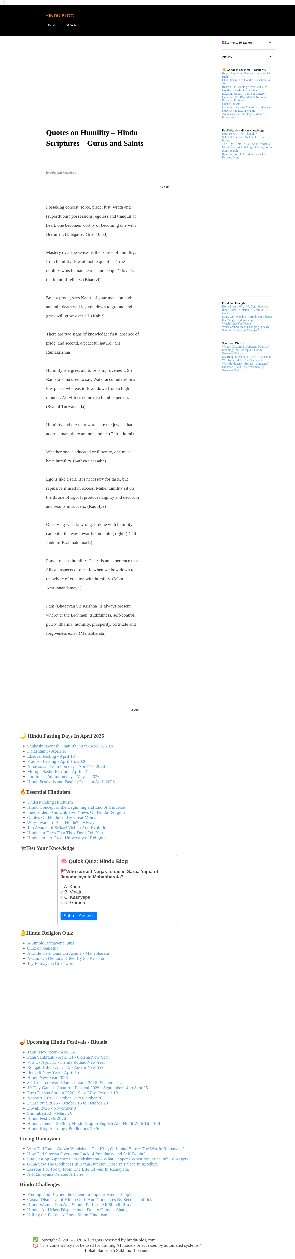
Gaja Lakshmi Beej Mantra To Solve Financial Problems (244, 98)
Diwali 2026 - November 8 (51, 1108)
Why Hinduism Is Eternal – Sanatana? (245, 363)
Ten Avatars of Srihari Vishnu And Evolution (68, 827)
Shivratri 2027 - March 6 (49, 1113)
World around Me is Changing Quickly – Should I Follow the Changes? (247, 328)
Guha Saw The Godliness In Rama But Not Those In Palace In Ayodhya (92, 1164)
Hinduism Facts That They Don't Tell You (65, 832)
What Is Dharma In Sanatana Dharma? (245, 346)
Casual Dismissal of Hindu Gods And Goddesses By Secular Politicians (92, 1199)
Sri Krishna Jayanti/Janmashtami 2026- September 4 (75, 1082)
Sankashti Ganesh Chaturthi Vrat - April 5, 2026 (71, 745)
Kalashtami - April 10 (47, 751)
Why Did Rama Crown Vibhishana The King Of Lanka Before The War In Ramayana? (106, 1148)
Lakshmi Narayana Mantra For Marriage (246, 107)
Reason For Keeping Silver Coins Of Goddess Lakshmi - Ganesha (244, 88)
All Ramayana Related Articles (55, 1174)
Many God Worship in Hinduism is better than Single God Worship (247, 318)
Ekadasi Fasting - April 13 (51, 756)
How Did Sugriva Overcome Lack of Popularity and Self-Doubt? (86, 1153)
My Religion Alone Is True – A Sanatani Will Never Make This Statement (246, 358)
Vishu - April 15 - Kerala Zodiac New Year (66, 1062)
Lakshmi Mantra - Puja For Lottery (243, 93)
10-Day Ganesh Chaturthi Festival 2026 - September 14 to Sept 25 (87, 1087)
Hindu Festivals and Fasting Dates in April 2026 (71, 781)
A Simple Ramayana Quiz (51, 943)
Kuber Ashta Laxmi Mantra (238, 110)
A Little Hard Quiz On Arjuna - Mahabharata (68, 953)
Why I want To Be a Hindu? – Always (61, 822)
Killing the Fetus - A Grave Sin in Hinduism (67, 1214)
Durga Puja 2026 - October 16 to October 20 (67, 1103)
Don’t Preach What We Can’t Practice (245, 306)
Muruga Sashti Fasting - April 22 (57, 771)
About (49, 25)
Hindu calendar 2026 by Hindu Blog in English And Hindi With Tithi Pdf (93, 1123)
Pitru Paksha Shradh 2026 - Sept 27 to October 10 (72, 1092)
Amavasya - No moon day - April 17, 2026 (66, 766)
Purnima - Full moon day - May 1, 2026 (63, 776)
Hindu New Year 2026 (47, 1077)
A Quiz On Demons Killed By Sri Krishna (65, 958)
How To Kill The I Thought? (239, 133)
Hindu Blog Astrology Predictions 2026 (63, 1128)
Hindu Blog (59, 15)
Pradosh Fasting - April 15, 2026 (56, 761)
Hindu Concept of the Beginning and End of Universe (76, 807)
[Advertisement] (117, 67)
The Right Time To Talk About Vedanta (246, 143)
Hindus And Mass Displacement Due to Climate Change (78, 1209)
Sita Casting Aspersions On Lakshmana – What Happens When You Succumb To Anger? (108, 1158)
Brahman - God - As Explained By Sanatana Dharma (243, 368)
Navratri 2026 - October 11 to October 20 (64, 1097)
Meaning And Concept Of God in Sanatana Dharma (242, 351)
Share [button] (164, 187)
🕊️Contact (70, 25)
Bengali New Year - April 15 (53, 1072)
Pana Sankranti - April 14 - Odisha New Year (68, 1057)
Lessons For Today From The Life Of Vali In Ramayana (78, 1169)
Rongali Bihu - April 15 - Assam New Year (66, 1067)
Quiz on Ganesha (42, 948)
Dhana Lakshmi (231, 103)
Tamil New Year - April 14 (51, 1052)
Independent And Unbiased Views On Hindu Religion (76, 812)
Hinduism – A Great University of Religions (67, 837)
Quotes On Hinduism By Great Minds (61, 817)
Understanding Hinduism (50, 802)
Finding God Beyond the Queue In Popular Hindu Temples (80, 1194)
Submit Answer (79, 915)
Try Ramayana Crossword (51, 963)
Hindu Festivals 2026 (46, 1118)
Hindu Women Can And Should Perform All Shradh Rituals (81, 1204)
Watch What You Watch (236, 323)
